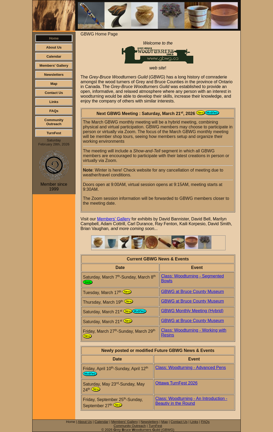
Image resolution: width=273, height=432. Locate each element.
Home (54, 38)
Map (53, 84)
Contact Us (54, 93)
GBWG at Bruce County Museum (192, 291)
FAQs (53, 111)
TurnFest (54, 133)
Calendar (53, 56)
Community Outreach (53, 122)
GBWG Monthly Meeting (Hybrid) (192, 310)
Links (53, 102)
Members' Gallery (53, 66)
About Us (54, 47)
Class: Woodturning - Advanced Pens (190, 367)
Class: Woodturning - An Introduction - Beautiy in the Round (191, 401)
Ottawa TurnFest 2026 (176, 383)
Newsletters (54, 75)
